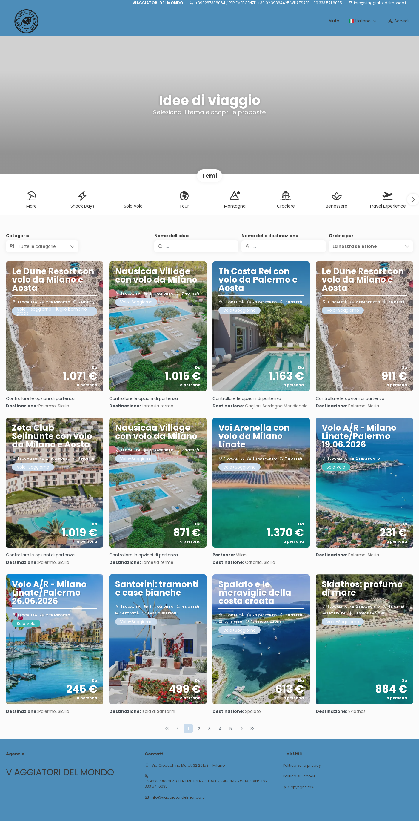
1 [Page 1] (188, 729)
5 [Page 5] (230, 729)
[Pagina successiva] (242, 728)
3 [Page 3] (209, 729)
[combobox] (283, 246)
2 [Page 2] (199, 729)
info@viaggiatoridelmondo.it (380, 3)
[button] (413, 199)
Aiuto (334, 21)
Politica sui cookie (299, 776)
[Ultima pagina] (252, 728)
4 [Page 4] (220, 729)
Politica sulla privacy (302, 765)
